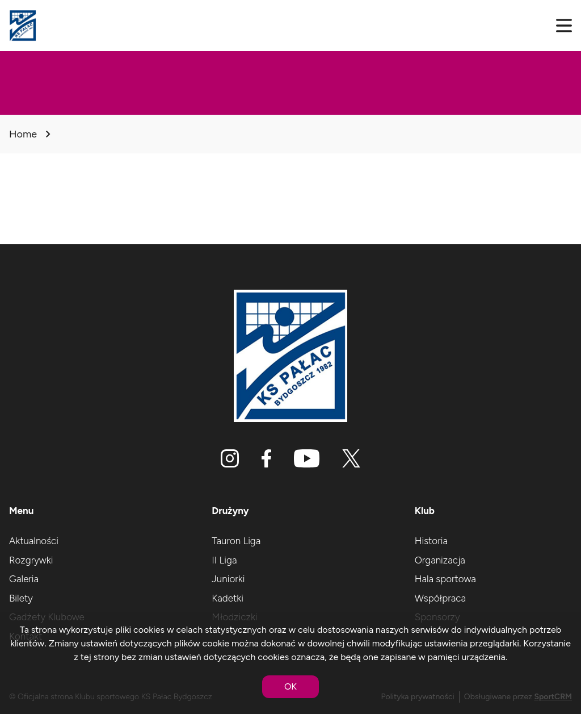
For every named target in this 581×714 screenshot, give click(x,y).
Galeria (24, 578)
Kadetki (227, 598)
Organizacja (440, 560)
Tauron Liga (236, 540)
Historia (431, 540)
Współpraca (440, 598)
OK (290, 686)
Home (23, 134)
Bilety (21, 598)
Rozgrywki (31, 560)
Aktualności (33, 540)
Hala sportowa (445, 578)
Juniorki (228, 578)
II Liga (224, 560)
